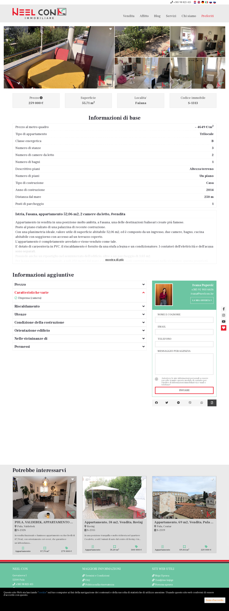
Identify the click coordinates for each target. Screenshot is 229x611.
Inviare (184, 390)
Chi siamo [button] (189, 16)
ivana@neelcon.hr (202, 293)
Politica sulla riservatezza (99, 584)
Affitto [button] (144, 16)
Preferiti (207, 16)
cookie (42, 592)
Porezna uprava (164, 584)
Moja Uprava (162, 575)
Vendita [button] (128, 16)
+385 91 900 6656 (202, 289)
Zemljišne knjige (164, 580)
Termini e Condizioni (97, 575)
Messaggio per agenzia (174, 351)
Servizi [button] (171, 16)
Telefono (164, 338)
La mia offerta (202, 300)
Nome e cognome (169, 314)
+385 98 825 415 (180, 2)
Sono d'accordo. (215, 600)
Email (162, 326)
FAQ (87, 580)
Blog (157, 16)
